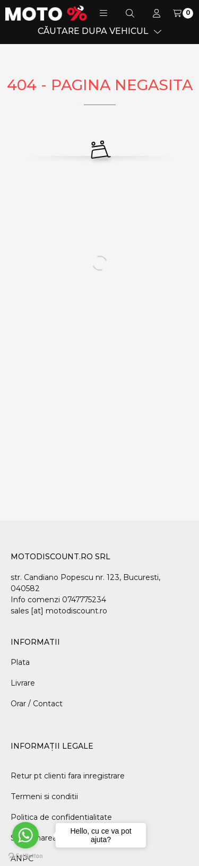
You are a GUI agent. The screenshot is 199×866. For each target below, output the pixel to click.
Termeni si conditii (44, 796)
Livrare (23, 683)
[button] (103, 13)
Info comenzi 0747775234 (58, 599)
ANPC (22, 858)
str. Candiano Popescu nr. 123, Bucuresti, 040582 (85, 583)
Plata (20, 662)
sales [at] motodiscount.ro (59, 611)
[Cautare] (130, 13)
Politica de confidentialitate (61, 817)
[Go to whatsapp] (25, 835)
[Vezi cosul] (183, 13)
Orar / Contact (37, 703)
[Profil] (156, 13)
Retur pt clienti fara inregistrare (68, 776)
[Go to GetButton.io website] (25, 855)
